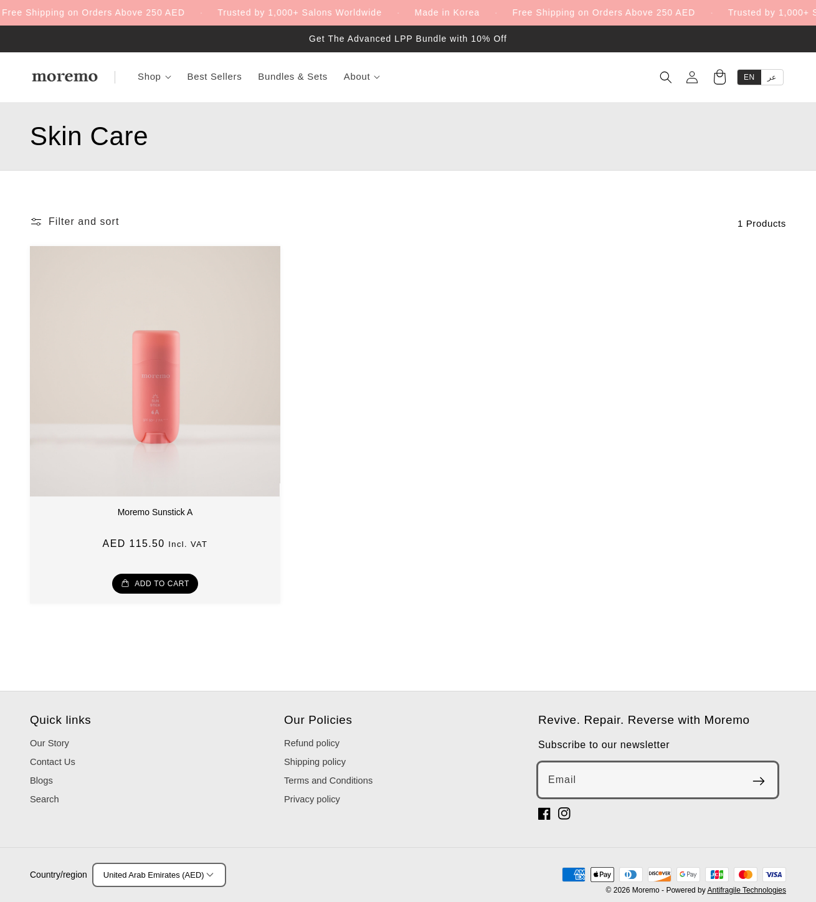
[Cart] (719, 78)
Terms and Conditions (328, 781)
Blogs (41, 781)
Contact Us (52, 762)
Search (44, 799)
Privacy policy (312, 799)
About (362, 76)
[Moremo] (65, 77)
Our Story (49, 743)
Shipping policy (315, 762)
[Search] (665, 77)
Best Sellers (214, 76)
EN (749, 77)
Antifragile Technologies (746, 890)
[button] (74, 222)
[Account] (692, 77)
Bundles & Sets (293, 76)
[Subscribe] (758, 781)
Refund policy (311, 743)
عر (772, 77)
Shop (154, 76)
